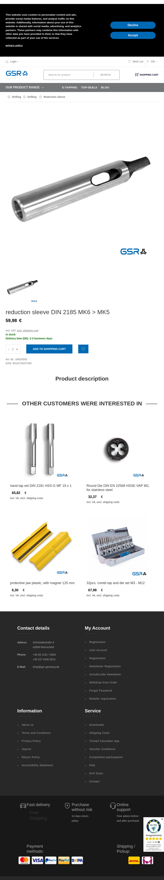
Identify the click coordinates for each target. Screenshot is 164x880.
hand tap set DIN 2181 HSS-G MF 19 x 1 (40, 486)
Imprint (26, 749)
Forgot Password (100, 690)
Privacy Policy (31, 740)
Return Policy (31, 757)
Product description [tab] (81, 378)
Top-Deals (89, 87)
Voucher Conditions (102, 749)
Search (105, 75)
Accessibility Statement (37, 765)
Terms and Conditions (36, 732)
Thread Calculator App (104, 740)
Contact (94, 781)
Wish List (135, 61)
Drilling (16, 96)
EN (153, 61)
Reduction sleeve (54, 96)
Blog (105, 87)
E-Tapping (69, 87)
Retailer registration (102, 698)
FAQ (92, 765)
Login (15, 61)
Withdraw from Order (103, 682)
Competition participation (106, 757)
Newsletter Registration (105, 666)
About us (28, 724)
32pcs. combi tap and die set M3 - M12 (116, 583)
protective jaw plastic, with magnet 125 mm (42, 583)
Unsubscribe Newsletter (105, 674)
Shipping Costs (99, 732)
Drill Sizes (96, 773)
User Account (98, 650)
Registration (97, 642)
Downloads (96, 724)
